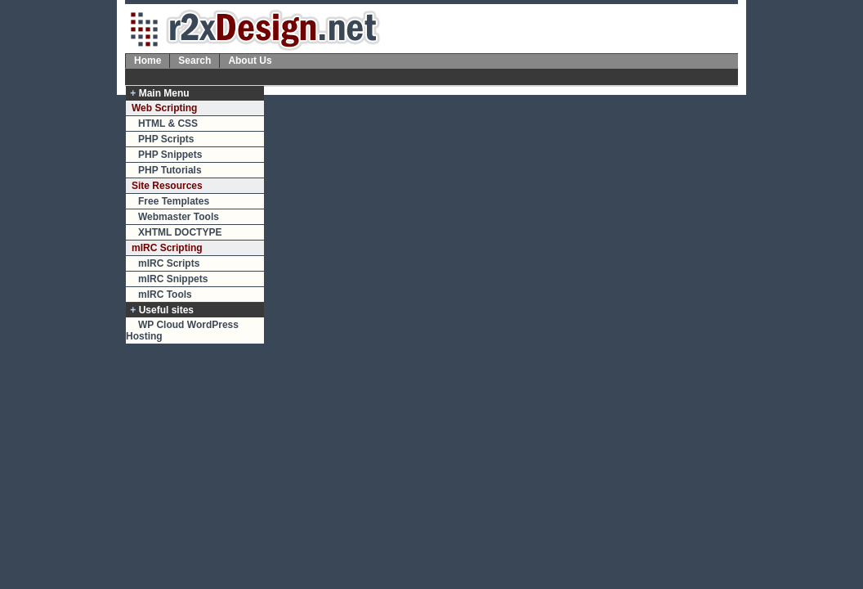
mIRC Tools (165, 294)
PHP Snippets (170, 154)
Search (194, 60)
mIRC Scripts (168, 263)
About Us (249, 60)
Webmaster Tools (178, 217)
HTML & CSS (168, 123)
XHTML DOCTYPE (179, 232)
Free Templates (173, 201)
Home (147, 60)
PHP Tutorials (170, 170)
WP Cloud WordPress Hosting (182, 330)
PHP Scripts (166, 139)
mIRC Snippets (173, 279)
